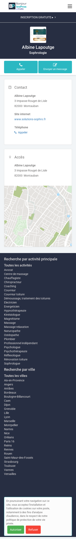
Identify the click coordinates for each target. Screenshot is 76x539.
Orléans (9, 437)
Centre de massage (16, 274)
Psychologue (12, 347)
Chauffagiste (12, 278)
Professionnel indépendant (21, 343)
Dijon (7, 404)
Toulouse (9, 465)
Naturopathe (12, 331)
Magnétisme (12, 318)
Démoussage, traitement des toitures (27, 298)
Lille (6, 413)
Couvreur (10, 290)
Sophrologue (12, 363)
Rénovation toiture (15, 359)
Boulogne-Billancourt (17, 396)
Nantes (8, 429)
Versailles (10, 474)
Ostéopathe (11, 335)
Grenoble (9, 408)
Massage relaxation (16, 326)
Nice (7, 433)
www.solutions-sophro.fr (30, 119)
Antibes (9, 388)
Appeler (21, 132)
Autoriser (15, 529)
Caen (7, 400)
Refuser (33, 529)
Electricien (10, 302)
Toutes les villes (15, 376)
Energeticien (11, 306)
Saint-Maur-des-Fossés (18, 457)
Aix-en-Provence (14, 380)
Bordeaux (10, 392)
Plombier (9, 339)
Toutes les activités (18, 265)
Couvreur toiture (14, 294)
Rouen (8, 453)
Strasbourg (11, 461)
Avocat (8, 270)
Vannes (9, 469)
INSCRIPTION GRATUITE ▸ (38, 17)
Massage (10, 322)
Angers (8, 384)
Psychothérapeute (15, 351)
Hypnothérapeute (15, 310)
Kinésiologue (12, 314)
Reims (8, 445)
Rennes (8, 449)
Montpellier (11, 425)
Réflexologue (12, 355)
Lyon (7, 417)
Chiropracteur (12, 282)
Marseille (9, 421)
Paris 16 (9, 441)
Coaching (10, 286)
